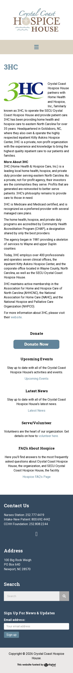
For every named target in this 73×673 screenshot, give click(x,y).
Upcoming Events (36, 378)
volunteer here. (49, 436)
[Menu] (36, 47)
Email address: (14, 620)
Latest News (36, 410)
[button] (36, 534)
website (16, 317)
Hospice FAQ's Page (37, 477)
